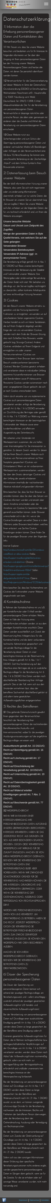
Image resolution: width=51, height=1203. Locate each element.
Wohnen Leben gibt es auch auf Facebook (4, 1200)
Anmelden (45, 1200)
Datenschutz (34, 1200)
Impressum (23, 1200)
